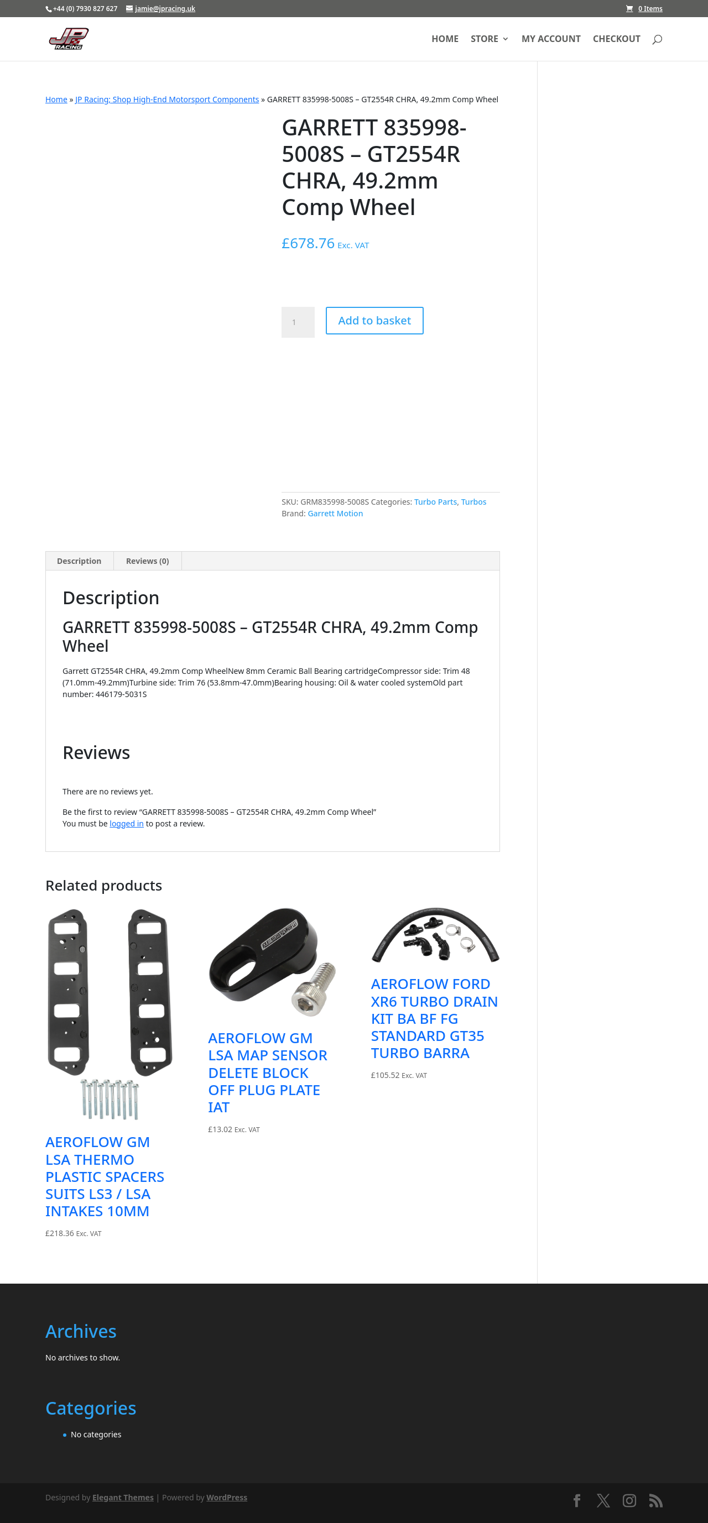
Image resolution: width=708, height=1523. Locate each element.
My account (551, 40)
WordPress (226, 1497)
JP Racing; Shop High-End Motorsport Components (167, 99)
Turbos (474, 501)
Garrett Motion (335, 513)
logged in (127, 823)
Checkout (617, 40)
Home (445, 40)
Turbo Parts (435, 501)
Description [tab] (79, 561)
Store (484, 40)
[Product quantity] (298, 322)
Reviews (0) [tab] (147, 561)
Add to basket (374, 320)
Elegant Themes (123, 1497)
